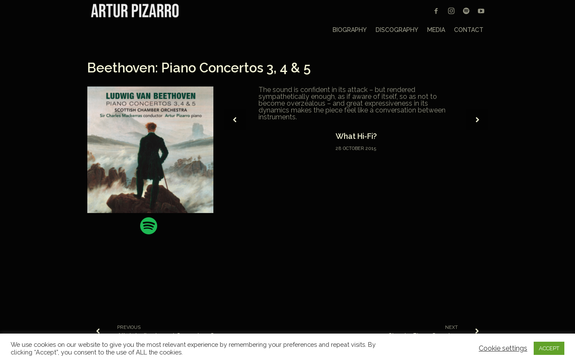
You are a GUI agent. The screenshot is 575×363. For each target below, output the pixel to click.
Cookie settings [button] (503, 348)
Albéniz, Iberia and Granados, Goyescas (179, 336)
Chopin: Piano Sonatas (423, 336)
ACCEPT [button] (549, 348)
